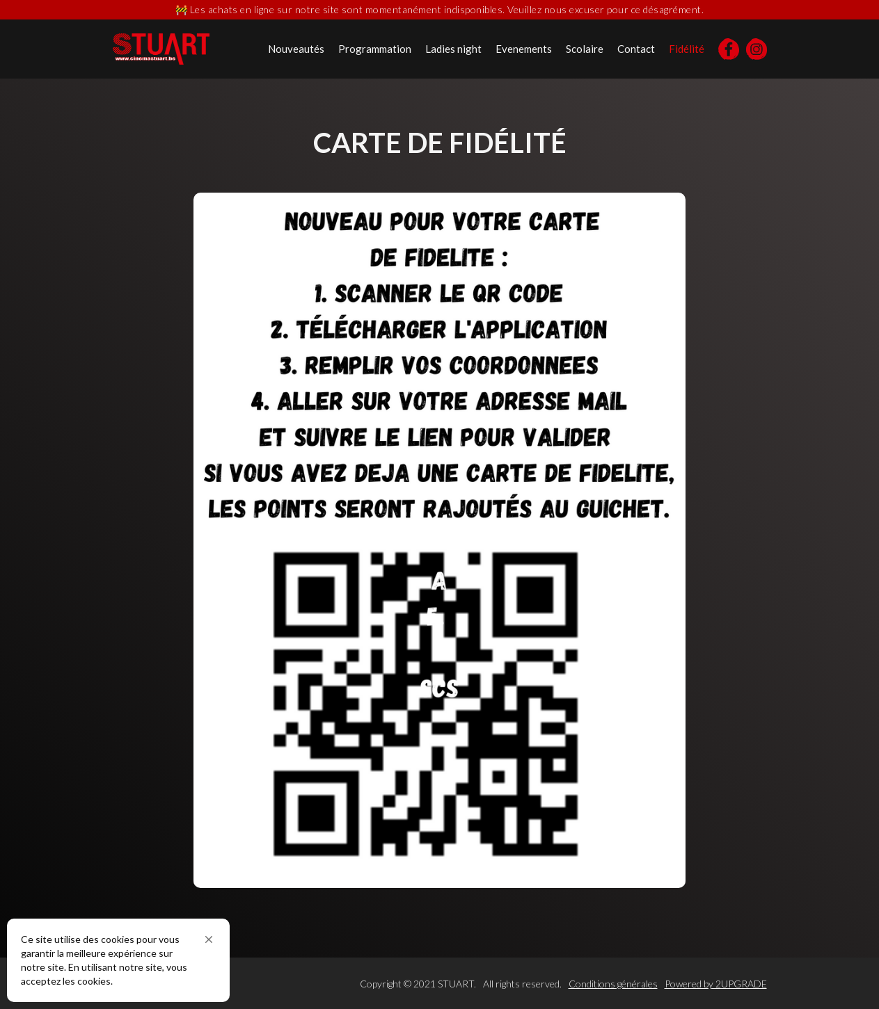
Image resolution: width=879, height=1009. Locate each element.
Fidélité (686, 48)
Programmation (374, 48)
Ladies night (453, 48)
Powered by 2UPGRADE (716, 984)
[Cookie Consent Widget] (118, 960)
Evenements (524, 48)
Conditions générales (613, 984)
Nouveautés (296, 48)
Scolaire (584, 48)
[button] (209, 939)
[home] (161, 49)
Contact (636, 48)
